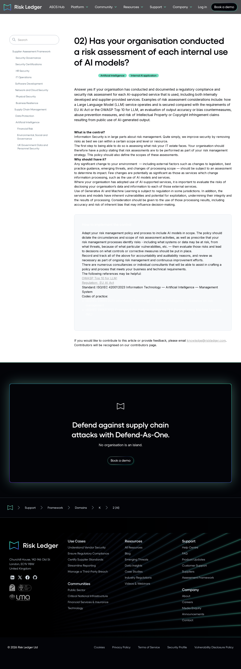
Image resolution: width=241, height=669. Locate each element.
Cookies (99, 647)
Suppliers (188, 571)
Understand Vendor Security (87, 547)
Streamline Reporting (82, 565)
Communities (79, 583)
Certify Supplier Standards (85, 559)
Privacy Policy (121, 647)
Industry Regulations (138, 577)
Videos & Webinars (137, 583)
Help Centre (190, 547)
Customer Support (194, 565)
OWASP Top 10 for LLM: (99, 278)
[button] (80, 7)
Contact (187, 620)
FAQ (185, 553)
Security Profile (177, 647)
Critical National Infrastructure (88, 596)
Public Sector (76, 590)
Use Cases (76, 541)
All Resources (133, 547)
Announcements (193, 614)
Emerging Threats (136, 559)
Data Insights (133, 565)
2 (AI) (116, 507)
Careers (187, 602)
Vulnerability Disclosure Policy (213, 647)
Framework (55, 507)
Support (30, 507)
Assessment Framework (198, 577)
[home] (21, 7)
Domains (81, 507)
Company (190, 589)
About (186, 596)
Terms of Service (149, 647)
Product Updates (193, 559)
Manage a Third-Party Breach (88, 571)
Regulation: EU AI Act (98, 283)
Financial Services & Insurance (88, 602)
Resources (133, 541)
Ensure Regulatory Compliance (88, 553)
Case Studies (134, 571)
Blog (127, 553)
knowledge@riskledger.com (206, 340)
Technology (75, 608)
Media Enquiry (191, 608)
